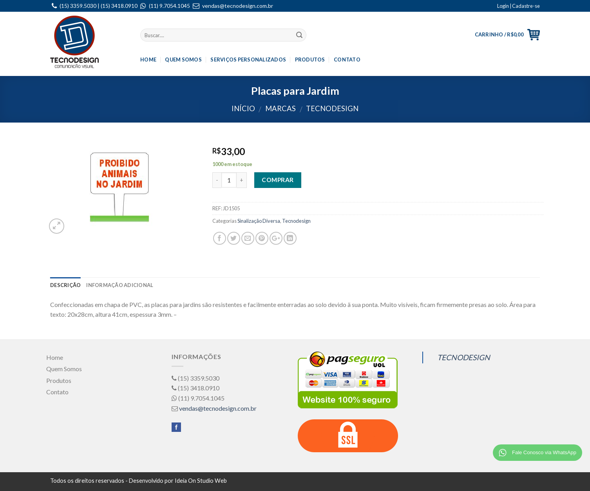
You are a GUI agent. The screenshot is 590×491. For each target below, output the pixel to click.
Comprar (277, 179)
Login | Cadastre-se (518, 6)
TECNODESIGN (463, 357)
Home (148, 59)
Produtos (310, 59)
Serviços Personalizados (248, 59)
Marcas (280, 108)
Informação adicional (119, 285)
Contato (347, 59)
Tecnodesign (332, 108)
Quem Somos (183, 59)
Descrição (65, 285)
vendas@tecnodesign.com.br (237, 5)
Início (243, 108)
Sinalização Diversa (258, 221)
